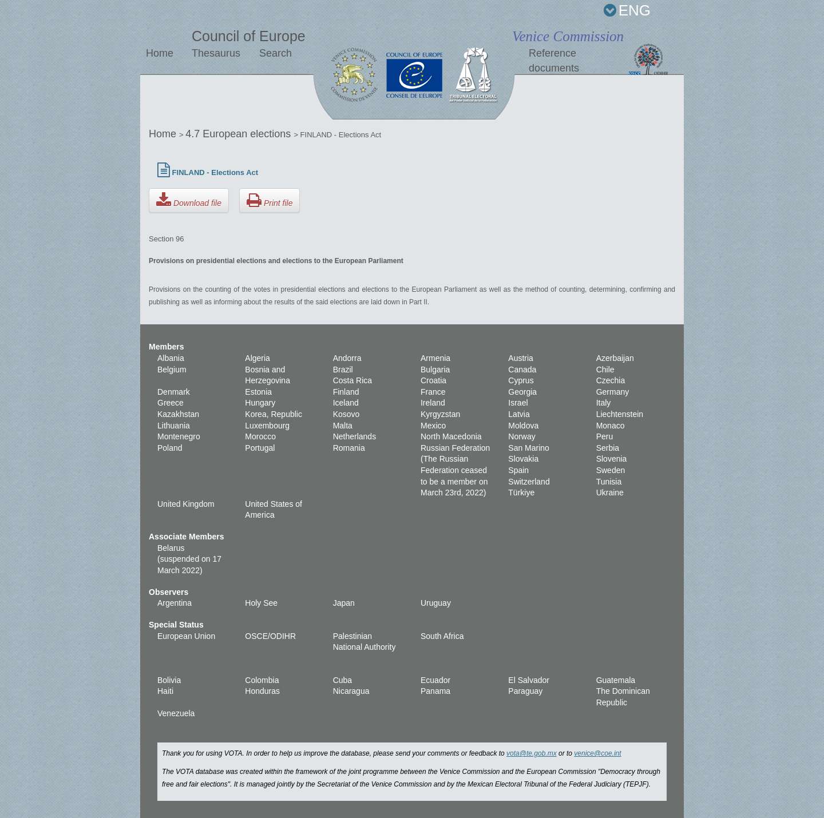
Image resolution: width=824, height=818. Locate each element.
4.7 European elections (239, 134)
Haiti (165, 691)
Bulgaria (435, 369)
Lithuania (173, 425)
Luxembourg (267, 425)
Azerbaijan (615, 358)
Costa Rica (352, 380)
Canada (522, 369)
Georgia (522, 391)
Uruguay (436, 602)
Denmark (173, 391)
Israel (518, 402)
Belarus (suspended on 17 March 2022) (189, 559)
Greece (170, 402)
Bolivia (169, 680)
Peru (604, 436)
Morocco (260, 436)
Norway (521, 436)
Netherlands (355, 436)
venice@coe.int (597, 753)
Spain (518, 470)
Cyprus (520, 380)
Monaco (610, 425)
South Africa (442, 636)
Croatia (433, 380)
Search (275, 53)
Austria (520, 358)
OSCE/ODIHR (270, 636)
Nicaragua (351, 691)
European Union (186, 636)
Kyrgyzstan (440, 414)
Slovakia (523, 458)
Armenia (435, 358)
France (433, 391)
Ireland (433, 402)
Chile (605, 369)
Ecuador (435, 680)
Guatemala (615, 680)
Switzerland (528, 481)
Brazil (343, 369)
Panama (435, 691)
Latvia (518, 414)
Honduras (262, 691)
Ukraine (610, 492)
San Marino (528, 447)
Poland (170, 447)
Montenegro (178, 436)
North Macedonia (451, 436)
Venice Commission (568, 36)
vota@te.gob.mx (531, 753)
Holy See (261, 602)
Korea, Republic (273, 414)
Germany (612, 391)
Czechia (610, 380)
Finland (346, 391)
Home (159, 53)
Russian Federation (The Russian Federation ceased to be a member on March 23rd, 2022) (455, 470)
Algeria (257, 358)
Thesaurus (216, 53)
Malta (342, 425)
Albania (170, 358)
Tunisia (609, 481)
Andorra (347, 358)
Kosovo (346, 414)
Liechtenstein (620, 414)
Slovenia (611, 458)
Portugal (260, 447)
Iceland (346, 402)
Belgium (172, 369)
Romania (349, 447)
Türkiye (521, 492)
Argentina (174, 602)
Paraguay (525, 691)
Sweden (610, 470)
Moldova (523, 425)
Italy (603, 402)
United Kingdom (186, 504)
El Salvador (528, 680)
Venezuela (176, 713)
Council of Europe (249, 36)
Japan (344, 602)
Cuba (342, 680)
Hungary (260, 402)
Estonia (258, 391)
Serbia (607, 447)
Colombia (262, 680)
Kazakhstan (178, 414)
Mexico (433, 425)
